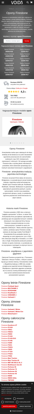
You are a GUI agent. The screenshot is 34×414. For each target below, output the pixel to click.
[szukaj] (27, 2)
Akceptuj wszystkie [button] (9, 406)
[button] (10, 143)
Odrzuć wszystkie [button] (25, 406)
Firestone (9, 286)
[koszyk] (31, 2)
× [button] (32, 383)
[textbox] (13, 41)
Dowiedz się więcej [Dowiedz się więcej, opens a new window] (6, 395)
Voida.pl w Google (21, 88)
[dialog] (17, 398)
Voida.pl (11, 8)
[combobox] (13, 41)
